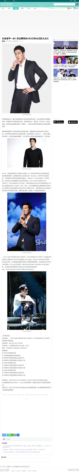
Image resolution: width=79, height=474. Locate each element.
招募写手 (34, 470)
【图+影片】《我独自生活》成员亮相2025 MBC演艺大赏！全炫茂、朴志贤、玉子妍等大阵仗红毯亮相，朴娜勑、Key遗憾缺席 (65, 52)
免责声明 (19, 470)
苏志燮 (8, 439)
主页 (1, 466)
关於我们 (13, 470)
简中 (75, 0)
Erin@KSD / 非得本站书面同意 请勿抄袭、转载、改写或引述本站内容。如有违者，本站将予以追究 (25, 394)
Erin (20, 41)
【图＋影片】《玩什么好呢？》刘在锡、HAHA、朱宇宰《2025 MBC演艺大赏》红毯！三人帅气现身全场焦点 (65, 79)
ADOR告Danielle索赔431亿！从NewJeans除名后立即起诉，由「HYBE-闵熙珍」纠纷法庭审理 (65, 66)
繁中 (71, 0)
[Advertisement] (15, 415)
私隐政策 (24, 470)
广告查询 (29, 470)
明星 (3, 41)
